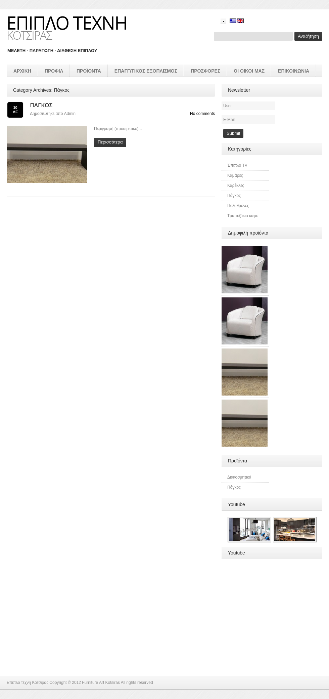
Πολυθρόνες (238, 205)
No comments (202, 113)
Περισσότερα (110, 142)
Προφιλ (54, 71)
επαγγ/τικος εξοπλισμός (145, 71)
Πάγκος (41, 105)
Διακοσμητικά (239, 477)
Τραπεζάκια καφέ (242, 215)
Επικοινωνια (293, 71)
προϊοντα (89, 71)
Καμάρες (235, 175)
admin (70, 113)
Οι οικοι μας (249, 71)
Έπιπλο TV (237, 165)
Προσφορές (205, 71)
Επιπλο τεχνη (66, 22)
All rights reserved (137, 682)
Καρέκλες (235, 185)
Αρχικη (22, 71)
